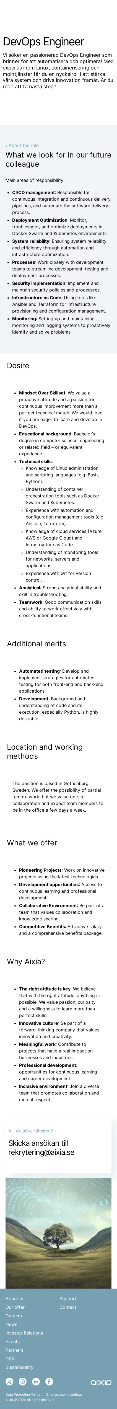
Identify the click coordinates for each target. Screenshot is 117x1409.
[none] (90, 13)
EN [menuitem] (87, 13)
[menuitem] (90, 13)
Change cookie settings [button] (64, 1394)
